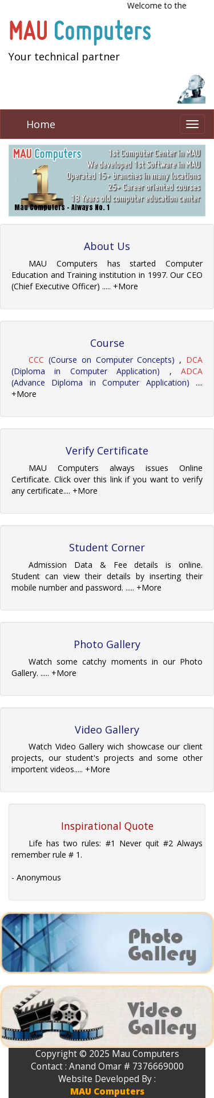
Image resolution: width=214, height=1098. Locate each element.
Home (40, 124)
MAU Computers (107, 1091)
